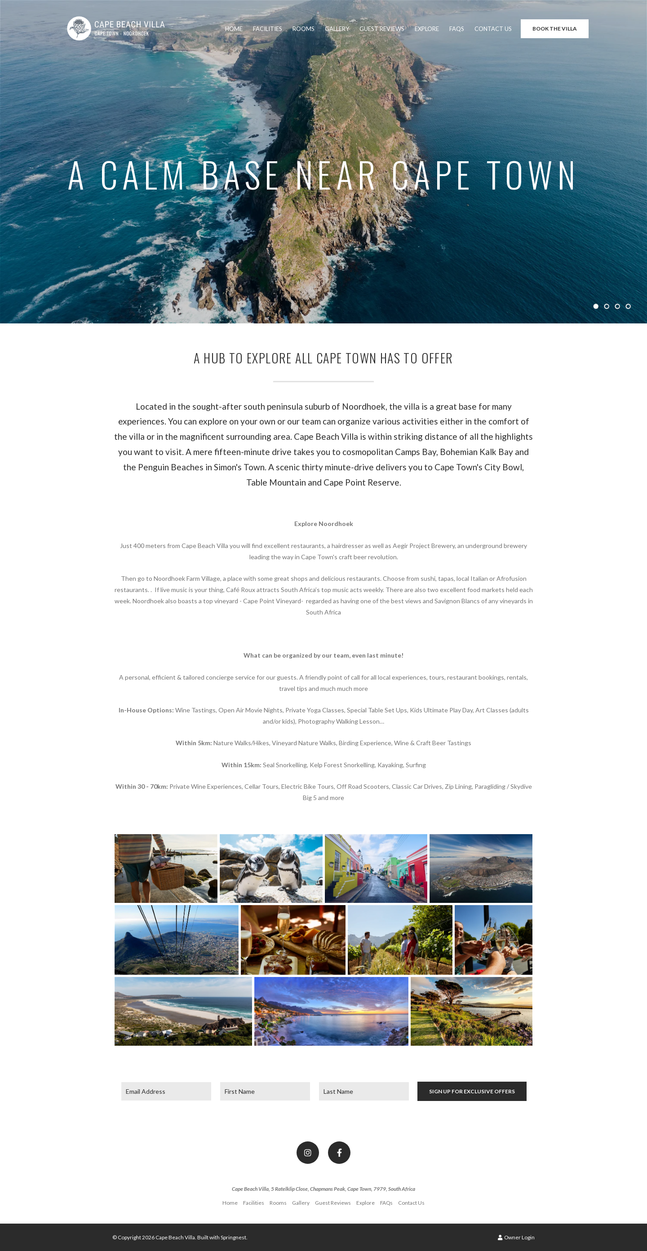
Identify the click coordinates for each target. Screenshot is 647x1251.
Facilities (267, 28)
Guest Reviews (381, 28)
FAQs (456, 28)
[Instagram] (308, 1152)
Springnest (233, 1237)
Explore (427, 28)
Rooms (303, 28)
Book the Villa (554, 28)
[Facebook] (339, 1152)
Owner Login (516, 1237)
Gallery (337, 28)
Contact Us (493, 28)
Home (234, 28)
